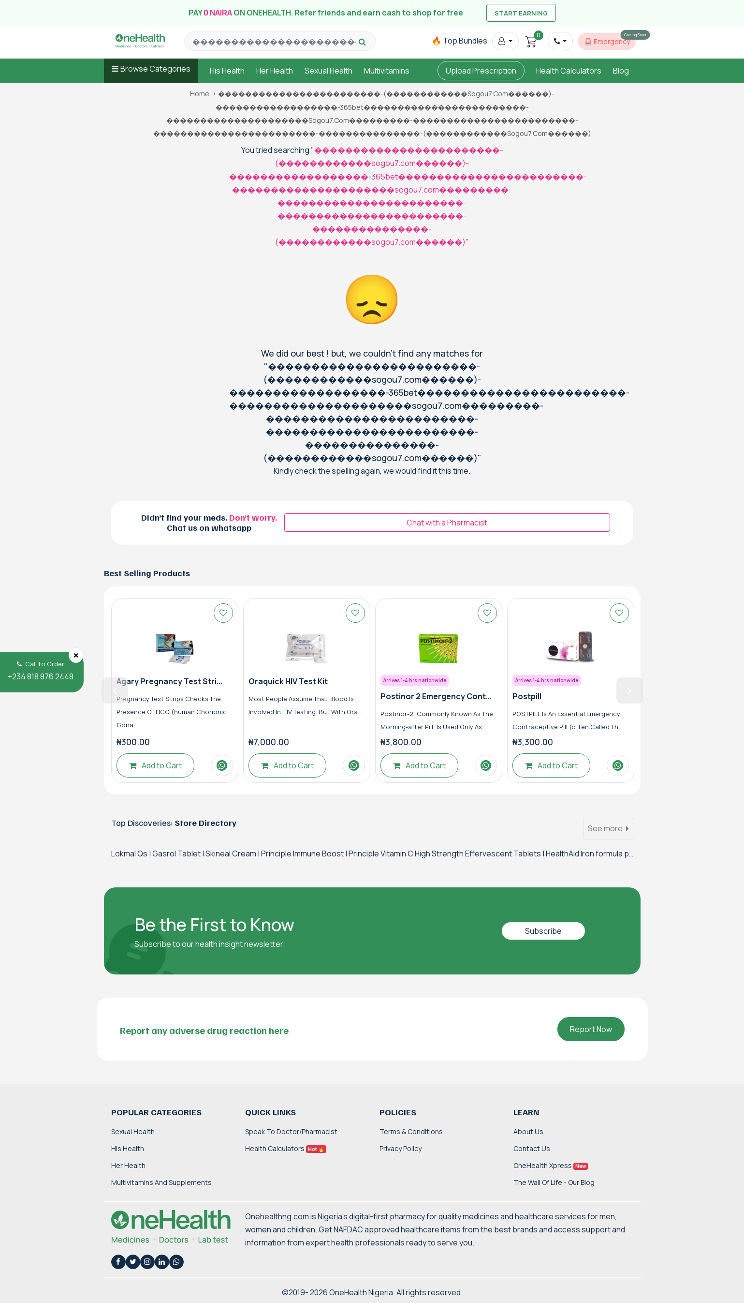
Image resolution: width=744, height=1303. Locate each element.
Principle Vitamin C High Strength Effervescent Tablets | (447, 853)
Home (199, 93)
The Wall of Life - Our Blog (554, 1182)
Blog (621, 70)
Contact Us (531, 1148)
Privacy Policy (400, 1148)
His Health (227, 70)
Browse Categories (155, 68)
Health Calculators (568, 70)
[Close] (76, 655)
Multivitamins (386, 70)
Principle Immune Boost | (305, 853)
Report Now (591, 1029)
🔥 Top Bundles (459, 40)
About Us (528, 1131)
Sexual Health (328, 70)
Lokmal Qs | (131, 853)
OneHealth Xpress (550, 1165)
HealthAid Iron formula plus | (595, 853)
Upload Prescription (481, 70)
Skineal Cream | (233, 853)
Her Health (274, 70)
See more (608, 828)
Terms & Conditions (411, 1131)
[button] (505, 41)
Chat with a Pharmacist (447, 522)
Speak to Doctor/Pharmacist (291, 1131)
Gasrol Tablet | (178, 853)
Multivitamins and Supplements (161, 1182)
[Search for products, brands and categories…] (274, 41)
